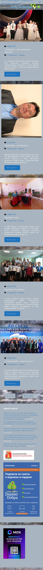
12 (25, 396)
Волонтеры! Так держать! (14, 290)
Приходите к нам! (11, 218)
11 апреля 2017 (12, 55)
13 (30, 396)
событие (22, 55)
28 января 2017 (12, 364)
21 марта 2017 (12, 221)
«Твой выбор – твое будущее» (16, 146)
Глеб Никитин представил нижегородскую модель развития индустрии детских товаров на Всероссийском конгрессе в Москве (20, 437)
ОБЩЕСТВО (11, 46)
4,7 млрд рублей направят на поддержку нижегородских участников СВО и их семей (20, 423)
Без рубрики (11, 142)
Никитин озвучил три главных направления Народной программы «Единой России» (20, 429)
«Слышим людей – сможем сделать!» (19, 361)
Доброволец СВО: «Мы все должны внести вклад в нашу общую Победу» (19, 445)
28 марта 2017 (12, 149)
